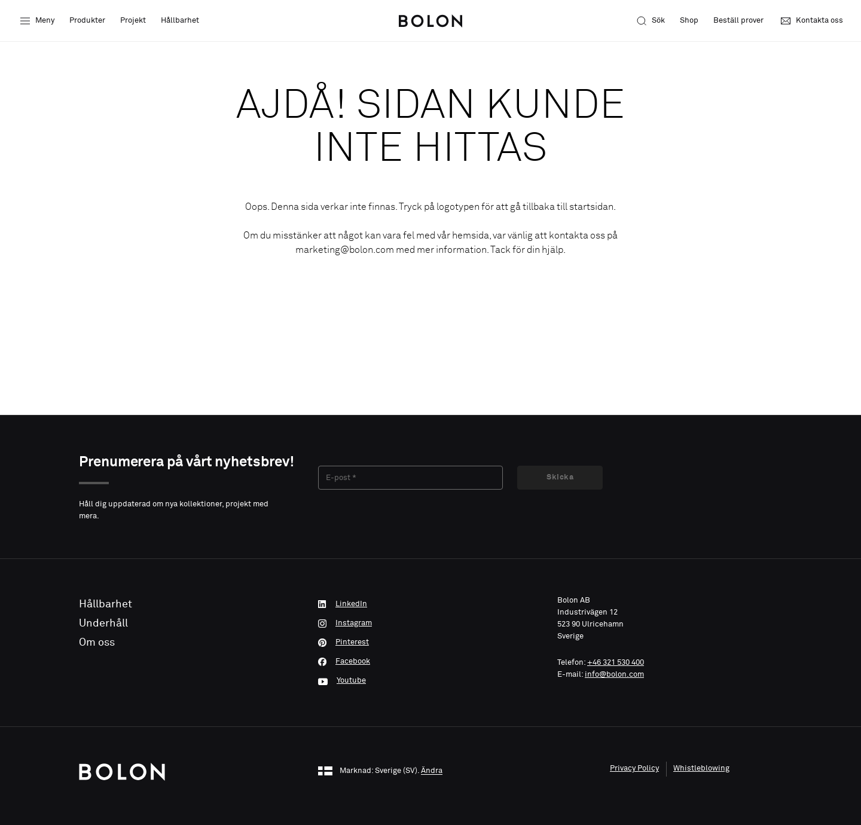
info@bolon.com (614, 675)
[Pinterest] (430, 642)
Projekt (133, 21)
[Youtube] (430, 680)
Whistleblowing (701, 768)
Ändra (431, 771)
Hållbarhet (180, 21)
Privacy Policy (634, 768)
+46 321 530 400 (615, 663)
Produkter (87, 21)
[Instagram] (430, 623)
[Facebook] (430, 661)
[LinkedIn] (430, 604)
